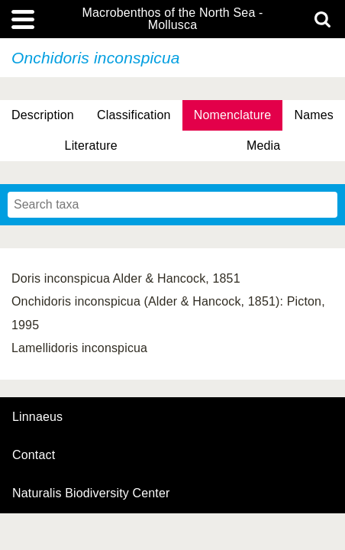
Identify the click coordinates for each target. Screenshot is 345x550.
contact (33, 454)
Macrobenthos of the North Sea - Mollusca (172, 19)
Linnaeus (37, 417)
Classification (134, 114)
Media (263, 145)
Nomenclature (233, 114)
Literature (91, 145)
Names (313, 114)
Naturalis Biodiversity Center (91, 493)
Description (42, 114)
